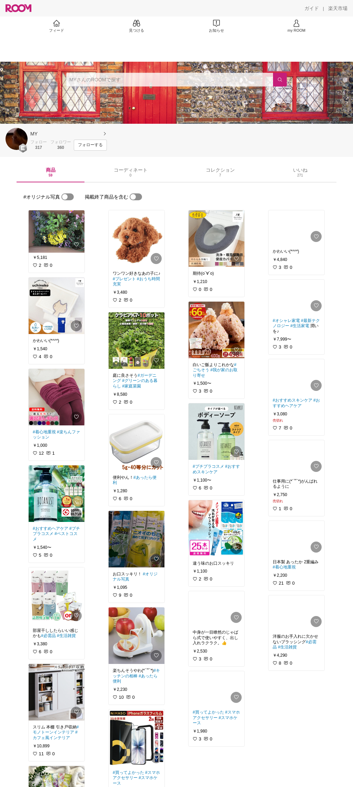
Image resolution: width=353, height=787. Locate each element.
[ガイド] (311, 8)
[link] (56, 231)
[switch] (67, 196)
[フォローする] (90, 145)
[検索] (280, 80)
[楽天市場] (337, 8)
